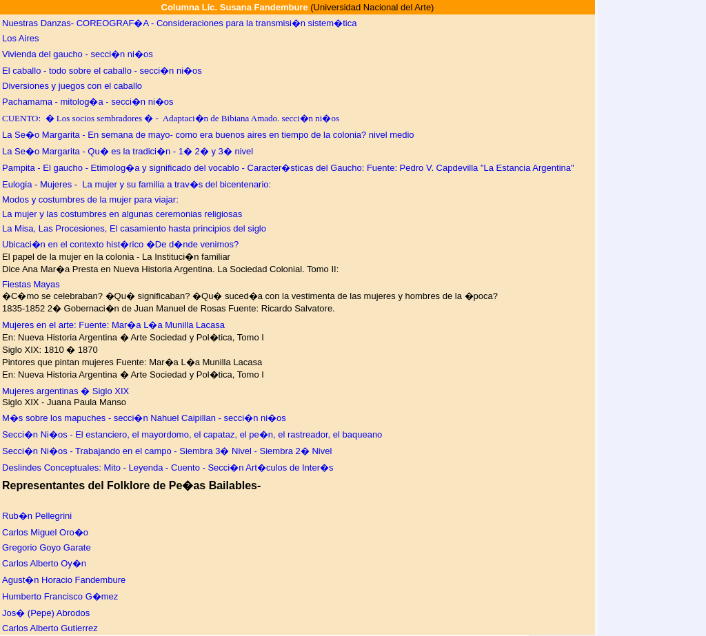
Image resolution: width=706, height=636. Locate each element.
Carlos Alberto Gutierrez (50, 628)
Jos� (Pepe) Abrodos (46, 613)
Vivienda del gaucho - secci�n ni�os (77, 54)
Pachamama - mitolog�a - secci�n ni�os (88, 101)
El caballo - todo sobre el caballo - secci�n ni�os (102, 70)
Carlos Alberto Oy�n (44, 563)
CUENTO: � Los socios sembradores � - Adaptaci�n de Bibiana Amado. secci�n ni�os (170, 118)
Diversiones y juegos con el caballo (72, 86)
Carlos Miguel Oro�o (45, 532)
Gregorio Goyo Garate (46, 547)
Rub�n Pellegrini (37, 516)
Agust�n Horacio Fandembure (63, 580)
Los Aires (20, 38)
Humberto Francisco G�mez (60, 596)
